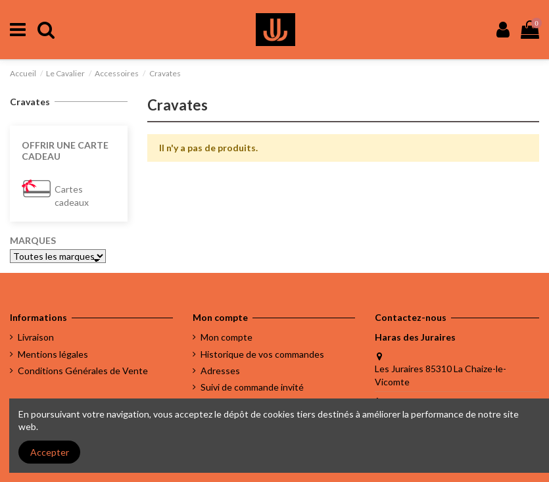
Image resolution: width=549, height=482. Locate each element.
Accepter (49, 452)
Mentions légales (53, 354)
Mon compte (226, 337)
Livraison (36, 337)
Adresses (220, 370)
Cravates (30, 101)
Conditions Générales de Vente (83, 370)
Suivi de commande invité (252, 387)
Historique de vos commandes (262, 354)
